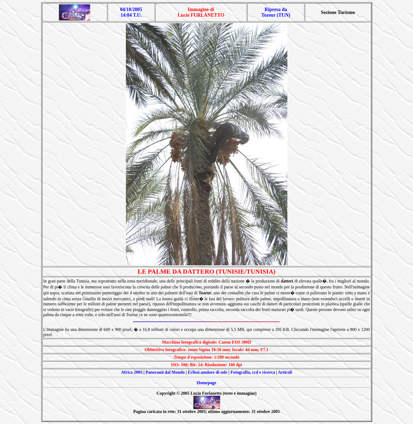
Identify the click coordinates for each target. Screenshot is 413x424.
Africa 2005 (132, 372)
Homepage (206, 382)
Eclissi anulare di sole (207, 372)
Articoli (285, 372)
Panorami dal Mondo (165, 372)
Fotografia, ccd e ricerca (252, 372)
